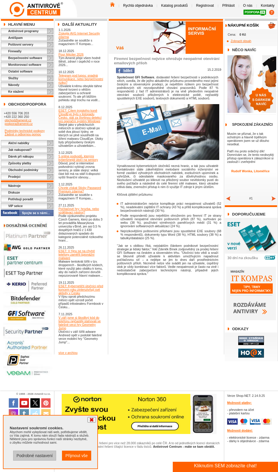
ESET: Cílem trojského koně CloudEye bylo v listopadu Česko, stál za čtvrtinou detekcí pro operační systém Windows (79, 116)
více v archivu (67, 352)
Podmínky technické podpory (25, 130)
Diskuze (14, 192)
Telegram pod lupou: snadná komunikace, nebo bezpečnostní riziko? (80, 79)
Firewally (15, 51)
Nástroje (14, 185)
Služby (13, 78)
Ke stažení (16, 91)
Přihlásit (228, 6)
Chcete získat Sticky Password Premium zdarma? (79, 189)
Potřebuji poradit (20, 199)
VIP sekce (15, 206)
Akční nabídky (18, 143)
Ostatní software (20, 71)
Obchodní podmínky (23, 170)
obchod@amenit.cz (18, 120)
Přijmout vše (76, 455)
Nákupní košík (243, 25)
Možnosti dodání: (240, 430)
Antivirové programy (23, 31)
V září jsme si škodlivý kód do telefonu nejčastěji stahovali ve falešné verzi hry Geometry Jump (79, 323)
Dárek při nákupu (21, 156)
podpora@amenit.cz (19, 123)
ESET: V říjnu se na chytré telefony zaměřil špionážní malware (76, 254)
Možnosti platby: (239, 402)
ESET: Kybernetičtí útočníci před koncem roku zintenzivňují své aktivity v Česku (80, 289)
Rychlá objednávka (138, 6)
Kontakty (267, 6)
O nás (248, 6)
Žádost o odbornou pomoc (23, 134)
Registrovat (205, 6)
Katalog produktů (174, 6)
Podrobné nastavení (34, 455)
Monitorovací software (24, 64)
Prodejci (14, 176)
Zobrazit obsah (241, 41)
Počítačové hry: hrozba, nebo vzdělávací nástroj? (78, 210)
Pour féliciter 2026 (71, 54)
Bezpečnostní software (25, 58)
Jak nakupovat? (20, 149)
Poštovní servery (20, 44)
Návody (14, 85)
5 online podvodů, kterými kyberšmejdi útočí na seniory (78, 157)
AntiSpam (15, 37)
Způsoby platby (19, 163)
